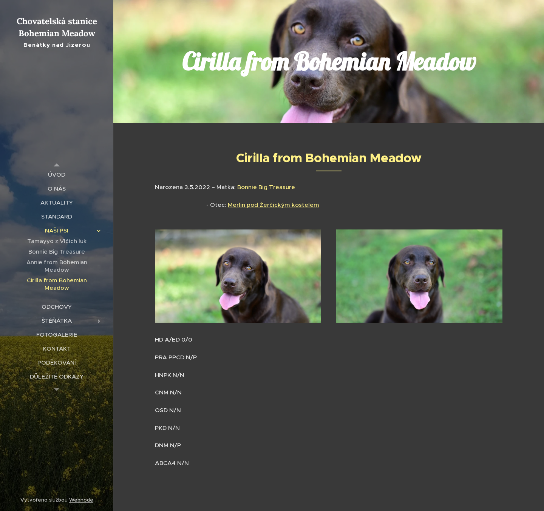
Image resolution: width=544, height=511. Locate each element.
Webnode (81, 500)
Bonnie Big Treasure (266, 187)
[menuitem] (56, 174)
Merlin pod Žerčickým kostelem (273, 204)
